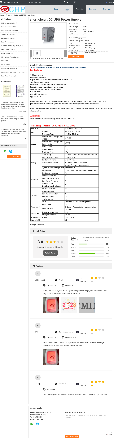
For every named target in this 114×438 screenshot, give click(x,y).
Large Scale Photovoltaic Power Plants (13, 72)
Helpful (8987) (70, 337)
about (67, 9)
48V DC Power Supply (8, 49)
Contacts (92, 9)
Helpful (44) (51, 389)
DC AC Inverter (5, 64)
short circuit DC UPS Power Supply (52, 58)
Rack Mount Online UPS (8, 27)
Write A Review (50, 253)
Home (55, 9)
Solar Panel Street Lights (8, 76)
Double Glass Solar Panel (9, 68)
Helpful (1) (69, 285)
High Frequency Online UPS (9, 23)
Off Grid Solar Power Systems (10, 57)
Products (79, 9)
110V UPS (4, 61)
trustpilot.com (52, 285)
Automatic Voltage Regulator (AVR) (12, 46)
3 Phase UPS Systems (8, 34)
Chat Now (107, 9)
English (111, 2)
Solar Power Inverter (7, 42)
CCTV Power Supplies (8, 38)
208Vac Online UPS (7, 53)
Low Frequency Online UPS (9, 30)
